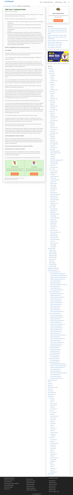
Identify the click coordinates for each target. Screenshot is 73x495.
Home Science (53, 192)
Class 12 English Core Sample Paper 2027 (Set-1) (57, 30)
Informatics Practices (54, 194)
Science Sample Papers (54, 288)
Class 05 (50, 91)
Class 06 (50, 100)
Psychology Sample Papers (55, 344)
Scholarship (51, 262)
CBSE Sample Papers (49, 2)
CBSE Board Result (52, 482)
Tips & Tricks (51, 266)
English (51, 75)
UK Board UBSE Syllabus (9, 485)
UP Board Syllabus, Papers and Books (11, 483)
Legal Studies (53, 234)
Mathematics (52, 80)
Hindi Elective (53, 188)
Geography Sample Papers (55, 329)
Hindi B (51, 140)
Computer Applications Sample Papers (58, 275)
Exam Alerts (51, 259)
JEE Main (49, 385)
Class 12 (50, 207)
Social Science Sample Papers (56, 290)
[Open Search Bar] (69, 2)
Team (58, 491)
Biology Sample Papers (54, 295)
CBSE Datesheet (52, 480)
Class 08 (50, 122)
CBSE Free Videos (52, 487)
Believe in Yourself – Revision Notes (55, 42)
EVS (51, 77)
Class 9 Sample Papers (53, 362)
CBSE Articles (12, 178)
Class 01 (50, 69)
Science (51, 107)
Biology (51, 174)
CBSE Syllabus (52, 257)
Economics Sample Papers (55, 300)
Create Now (14, 174)
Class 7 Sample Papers (53, 354)
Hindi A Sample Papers (54, 280)
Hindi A (51, 138)
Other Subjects (15, 179)
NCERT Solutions (58, 2)
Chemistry (52, 178)
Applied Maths (53, 172)
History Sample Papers (54, 306)
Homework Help (52, 489)
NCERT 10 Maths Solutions (31, 490)
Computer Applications (54, 152)
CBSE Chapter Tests (30, 486)
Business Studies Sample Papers (56, 297)
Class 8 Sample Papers (53, 358)
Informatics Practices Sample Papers (57, 335)
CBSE (66, 2)
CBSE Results (51, 255)
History (51, 190)
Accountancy (52, 170)
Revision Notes (51, 392)
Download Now (58, 20)
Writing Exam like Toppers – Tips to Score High (57, 35)
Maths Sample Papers (54, 286)
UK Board (50, 396)
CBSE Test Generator (53, 484)
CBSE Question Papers (52, 268)
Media (54, 491)
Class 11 (23, 178)
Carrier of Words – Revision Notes (54, 47)
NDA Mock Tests (7, 489)
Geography (52, 185)
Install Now (34, 174)
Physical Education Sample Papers (57, 338)
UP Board (50, 473)
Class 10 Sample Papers (53, 271)
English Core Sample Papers (55, 302)
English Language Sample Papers (57, 279)
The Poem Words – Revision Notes (54, 45)
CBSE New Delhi (52, 253)
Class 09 (50, 134)
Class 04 (50, 82)
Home (41, 2)
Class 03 (50, 73)
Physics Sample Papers (54, 309)
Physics (51, 201)
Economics (52, 181)
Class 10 (20, 178)
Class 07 (50, 111)
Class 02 (50, 71)
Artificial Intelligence (54, 151)
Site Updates (51, 264)
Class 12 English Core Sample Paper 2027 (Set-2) (57, 28)
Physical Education (54, 199)
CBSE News (9, 6)
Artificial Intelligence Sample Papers (57, 273)
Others (50, 261)
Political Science (53, 203)
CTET (49, 381)
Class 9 (50, 463)
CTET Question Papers (8, 487)
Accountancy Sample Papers (56, 315)
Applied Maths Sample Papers (56, 293)
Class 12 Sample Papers (53, 313)
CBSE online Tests (52, 486)
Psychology (52, 244)
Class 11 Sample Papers (53, 291)
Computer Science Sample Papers (57, 324)
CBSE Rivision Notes (30, 484)
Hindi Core (52, 187)
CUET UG (49, 383)
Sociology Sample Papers (55, 345)
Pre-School (50, 390)
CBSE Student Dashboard (9, 479)
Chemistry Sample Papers (55, 299)
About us (50, 491)
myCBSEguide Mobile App (9, 478)
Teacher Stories (51, 394)
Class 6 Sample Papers (53, 347)
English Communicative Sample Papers (58, 277)
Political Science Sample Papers (56, 311)
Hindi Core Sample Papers (55, 304)
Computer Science (9, 179)
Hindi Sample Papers (54, 351)
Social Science (53, 109)
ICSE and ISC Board (8, 481)
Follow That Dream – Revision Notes (55, 44)
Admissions (14, 6)
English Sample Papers (54, 349)
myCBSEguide (9, 1)
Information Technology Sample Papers (58, 284)
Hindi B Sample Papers (54, 282)
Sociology (52, 205)
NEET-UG (49, 389)
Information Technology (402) (56, 160)
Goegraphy (52, 223)
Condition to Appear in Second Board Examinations (58, 40)
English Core (52, 183)
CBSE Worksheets (51, 380)
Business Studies (53, 176)
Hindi (51, 79)
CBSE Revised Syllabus (30, 488)
